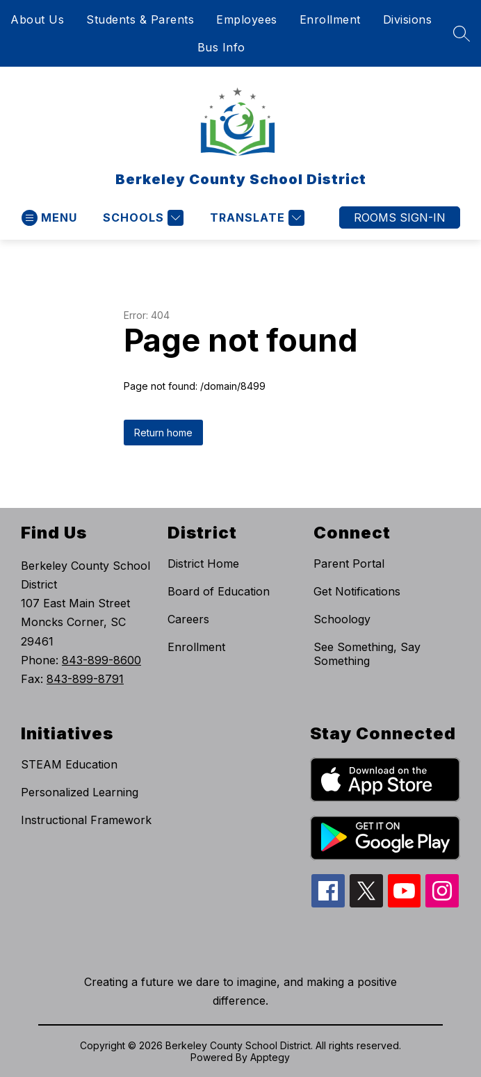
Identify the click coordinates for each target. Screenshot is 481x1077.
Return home (163, 432)
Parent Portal (348, 563)
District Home (203, 563)
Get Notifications (356, 591)
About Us (37, 19)
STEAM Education (69, 764)
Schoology (341, 619)
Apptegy (270, 1057)
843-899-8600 (101, 660)
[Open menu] (49, 218)
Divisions (407, 19)
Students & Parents (140, 19)
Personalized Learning (79, 792)
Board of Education (219, 591)
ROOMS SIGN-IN (400, 217)
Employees (246, 19)
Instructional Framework (86, 820)
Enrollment (330, 19)
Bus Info (221, 47)
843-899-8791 (85, 679)
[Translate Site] (255, 218)
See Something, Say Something (367, 654)
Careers (188, 619)
